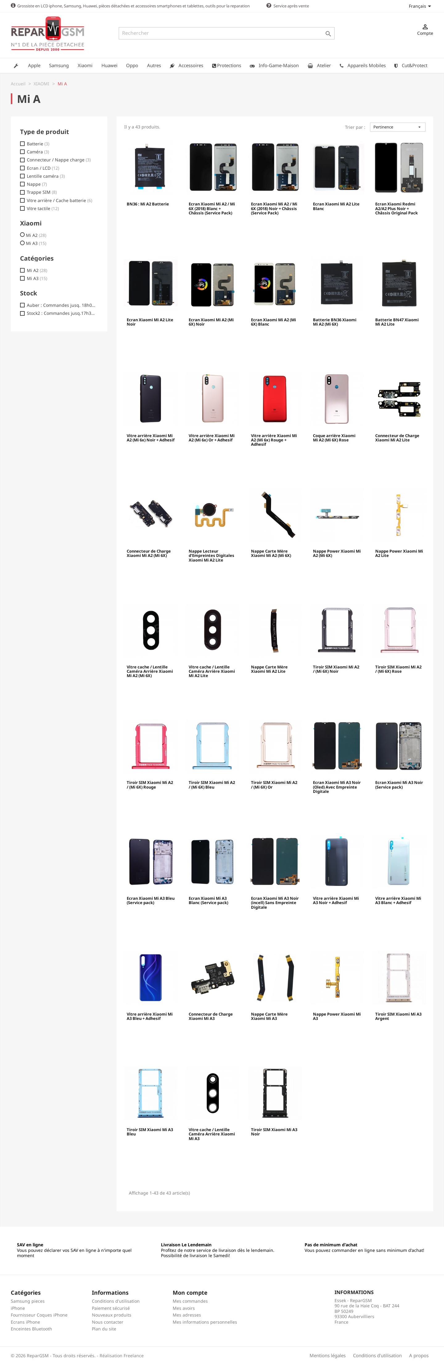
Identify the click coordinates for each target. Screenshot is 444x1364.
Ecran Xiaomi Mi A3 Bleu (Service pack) (151, 900)
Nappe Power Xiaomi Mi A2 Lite (399, 553)
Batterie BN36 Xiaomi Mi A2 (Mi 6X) (334, 322)
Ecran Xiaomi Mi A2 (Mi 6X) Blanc (273, 322)
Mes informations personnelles (205, 1322)
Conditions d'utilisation (116, 1301)
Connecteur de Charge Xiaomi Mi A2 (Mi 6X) (149, 553)
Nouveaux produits (111, 1314)
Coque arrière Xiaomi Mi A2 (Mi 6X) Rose (334, 437)
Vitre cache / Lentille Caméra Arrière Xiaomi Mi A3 (212, 1134)
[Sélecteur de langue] (421, 6)
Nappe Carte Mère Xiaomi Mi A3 (269, 1016)
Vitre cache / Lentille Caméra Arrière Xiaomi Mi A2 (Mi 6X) (150, 671)
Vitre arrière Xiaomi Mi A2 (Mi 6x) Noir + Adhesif (151, 437)
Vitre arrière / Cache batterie (59, 200)
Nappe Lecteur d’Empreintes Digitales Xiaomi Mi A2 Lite (211, 555)
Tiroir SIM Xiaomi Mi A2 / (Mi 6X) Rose (398, 669)
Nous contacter (107, 1322)
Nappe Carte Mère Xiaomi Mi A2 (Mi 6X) (271, 553)
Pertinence (397, 126)
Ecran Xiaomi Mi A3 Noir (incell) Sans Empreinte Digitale (275, 903)
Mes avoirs (184, 1308)
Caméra (38, 151)
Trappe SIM (42, 192)
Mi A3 (36, 243)
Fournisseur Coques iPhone (39, 1314)
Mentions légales (328, 1355)
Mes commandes (190, 1301)
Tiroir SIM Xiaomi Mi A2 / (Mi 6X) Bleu (212, 784)
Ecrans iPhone (25, 1322)
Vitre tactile (43, 208)
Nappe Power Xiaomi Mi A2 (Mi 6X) (337, 553)
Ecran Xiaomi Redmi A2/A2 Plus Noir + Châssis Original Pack (396, 208)
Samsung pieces (28, 1301)
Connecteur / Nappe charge (59, 159)
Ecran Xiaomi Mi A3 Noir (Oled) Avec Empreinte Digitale (337, 787)
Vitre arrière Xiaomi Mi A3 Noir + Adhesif (336, 900)
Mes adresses (187, 1314)
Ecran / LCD (43, 168)
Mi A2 (36, 235)
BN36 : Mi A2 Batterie (148, 203)
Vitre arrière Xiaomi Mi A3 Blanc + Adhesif (398, 900)
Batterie (38, 143)
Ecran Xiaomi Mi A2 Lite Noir (150, 322)
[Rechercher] (227, 33)
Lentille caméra (46, 176)
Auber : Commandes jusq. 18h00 (61, 305)
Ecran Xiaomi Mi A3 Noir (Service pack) (399, 784)
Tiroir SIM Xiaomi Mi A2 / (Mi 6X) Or (274, 784)
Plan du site (104, 1328)
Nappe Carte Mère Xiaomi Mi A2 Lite (269, 669)
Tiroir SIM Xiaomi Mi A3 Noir (274, 1131)
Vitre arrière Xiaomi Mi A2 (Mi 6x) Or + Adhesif (212, 437)
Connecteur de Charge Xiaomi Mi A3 (211, 1016)
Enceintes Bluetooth (31, 1328)
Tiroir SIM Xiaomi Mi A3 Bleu (150, 1131)
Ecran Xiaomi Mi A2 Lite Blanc (336, 206)
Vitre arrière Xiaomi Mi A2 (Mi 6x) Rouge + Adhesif (274, 440)
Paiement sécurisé (111, 1308)
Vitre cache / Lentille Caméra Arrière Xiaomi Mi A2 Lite (212, 671)
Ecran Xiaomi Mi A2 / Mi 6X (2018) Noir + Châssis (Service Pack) (274, 208)
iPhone (18, 1308)
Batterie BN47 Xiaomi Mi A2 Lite (397, 322)
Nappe (37, 184)
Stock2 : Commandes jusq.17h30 (61, 313)
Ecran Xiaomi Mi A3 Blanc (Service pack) (208, 900)
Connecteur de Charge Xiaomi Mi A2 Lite (397, 437)
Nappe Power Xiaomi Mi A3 (337, 1016)
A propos (419, 1355)
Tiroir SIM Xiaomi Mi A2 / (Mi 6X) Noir (336, 669)
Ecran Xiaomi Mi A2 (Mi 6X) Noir (211, 322)
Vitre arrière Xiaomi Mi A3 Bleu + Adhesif (150, 1016)
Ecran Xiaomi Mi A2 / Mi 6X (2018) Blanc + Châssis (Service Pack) (212, 208)
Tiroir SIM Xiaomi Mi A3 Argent (398, 1016)
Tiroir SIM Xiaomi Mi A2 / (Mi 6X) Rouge (150, 784)
